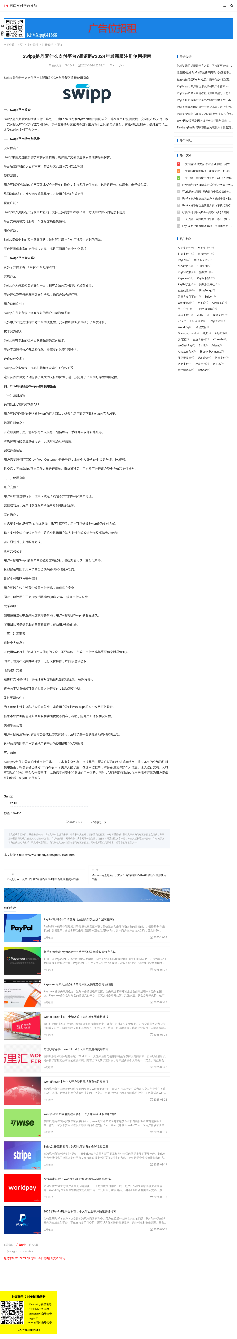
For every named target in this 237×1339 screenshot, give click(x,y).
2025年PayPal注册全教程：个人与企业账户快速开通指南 (82, 1209)
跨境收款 (203, 253)
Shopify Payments (210, 351)
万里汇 (201, 314)
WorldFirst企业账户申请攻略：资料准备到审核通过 (78, 1016)
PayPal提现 (206, 308)
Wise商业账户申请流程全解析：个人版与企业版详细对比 (82, 1113)
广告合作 (23, 1242)
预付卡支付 (200, 260)
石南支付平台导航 (23, 6)
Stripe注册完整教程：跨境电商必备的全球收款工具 (78, 1145)
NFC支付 (202, 266)
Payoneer (183, 278)
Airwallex (217, 302)
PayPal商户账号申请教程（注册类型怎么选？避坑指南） (82, 919)
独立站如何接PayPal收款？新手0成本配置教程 (204, 79)
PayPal (182, 260)
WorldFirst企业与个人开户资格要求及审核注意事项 (78, 1080)
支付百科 (32, 44)
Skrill (202, 345)
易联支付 (200, 363)
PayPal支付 (184, 284)
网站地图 (37, 1242)
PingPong (205, 290)
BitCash (202, 369)
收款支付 (218, 314)
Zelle (181, 321)
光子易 (217, 363)
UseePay (203, 357)
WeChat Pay (185, 345)
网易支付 (183, 363)
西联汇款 (220, 333)
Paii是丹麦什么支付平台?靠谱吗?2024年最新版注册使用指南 (43, 879)
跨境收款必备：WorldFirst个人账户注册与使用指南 (78, 1048)
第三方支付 (184, 308)
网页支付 (203, 247)
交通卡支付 (199, 339)
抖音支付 (220, 357)
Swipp (13, 802)
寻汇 (205, 333)
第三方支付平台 (187, 296)
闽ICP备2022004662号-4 (22, 1249)
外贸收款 (183, 266)
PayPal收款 (184, 272)
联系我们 (9, 1242)
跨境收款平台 (207, 284)
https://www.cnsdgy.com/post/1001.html (47, 855)
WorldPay (183, 327)
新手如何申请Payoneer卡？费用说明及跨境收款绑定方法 (82, 951)
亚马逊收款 (184, 357)
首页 (20, 44)
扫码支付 (183, 253)
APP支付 (183, 247)
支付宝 (182, 339)
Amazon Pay (185, 351)
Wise (201, 302)
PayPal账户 (204, 278)
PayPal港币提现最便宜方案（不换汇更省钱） (204, 65)
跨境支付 (201, 327)
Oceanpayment (187, 333)
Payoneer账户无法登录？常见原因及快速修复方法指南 (80, 984)
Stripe (208, 296)
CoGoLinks (196, 321)
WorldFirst (184, 302)
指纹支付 (204, 272)
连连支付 (183, 314)
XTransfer (218, 339)
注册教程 (47, 44)
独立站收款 (184, 290)
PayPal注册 (217, 321)
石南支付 (56, 65)
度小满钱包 (184, 369)
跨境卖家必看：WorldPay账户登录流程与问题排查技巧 (81, 1177)
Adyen (215, 345)
